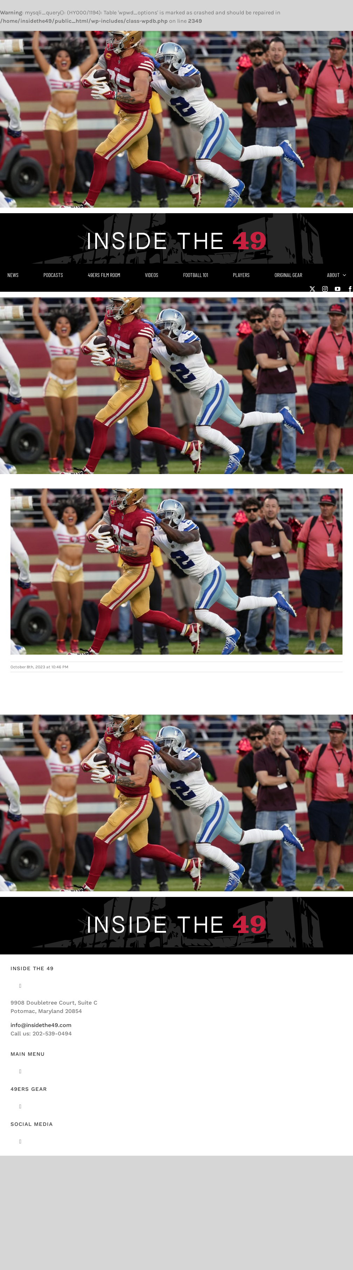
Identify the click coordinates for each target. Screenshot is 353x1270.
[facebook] (350, 289)
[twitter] (312, 289)
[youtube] (337, 289)
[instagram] (325, 289)
